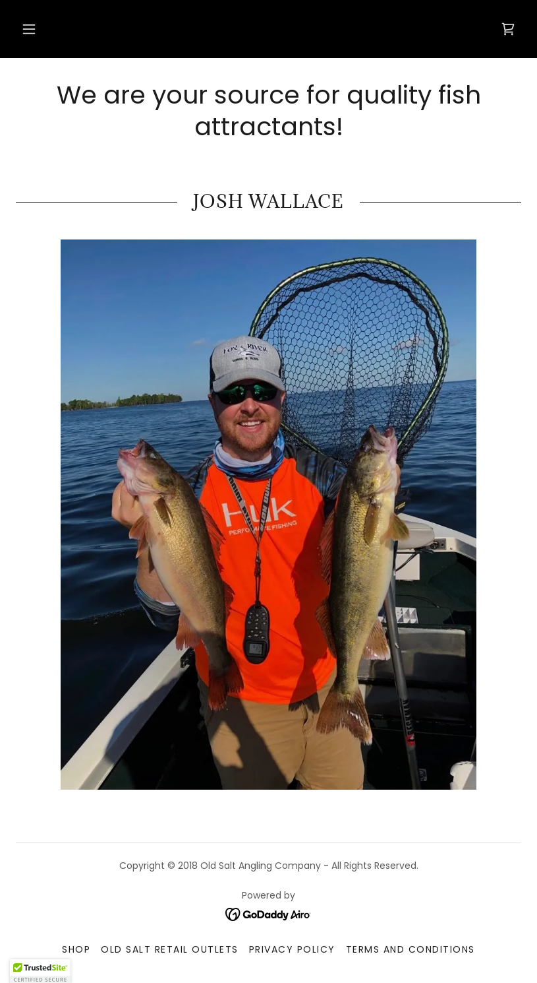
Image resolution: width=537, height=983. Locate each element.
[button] (29, 29)
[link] (508, 29)
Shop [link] (76, 949)
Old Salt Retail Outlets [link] (169, 949)
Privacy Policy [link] (292, 949)
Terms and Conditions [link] (410, 949)
